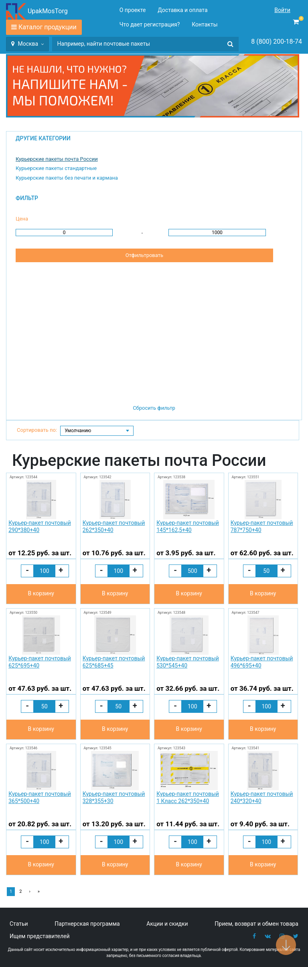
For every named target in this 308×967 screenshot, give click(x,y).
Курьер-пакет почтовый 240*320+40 (262, 797)
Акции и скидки (167, 923)
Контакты (204, 24)
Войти (282, 10)
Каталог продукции (47, 27)
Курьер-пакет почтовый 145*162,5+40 (187, 526)
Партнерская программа (87, 923)
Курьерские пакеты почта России (57, 159)
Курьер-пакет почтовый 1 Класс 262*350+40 (187, 797)
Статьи (19, 923)
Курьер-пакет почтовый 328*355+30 (114, 797)
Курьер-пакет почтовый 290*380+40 (39, 526)
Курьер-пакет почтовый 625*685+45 (114, 662)
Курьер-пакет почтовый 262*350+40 (114, 526)
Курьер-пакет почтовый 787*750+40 (262, 526)
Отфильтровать (144, 255)
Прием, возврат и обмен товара (256, 923)
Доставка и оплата (182, 10)
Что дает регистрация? (150, 24)
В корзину (41, 593)
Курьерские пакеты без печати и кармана (67, 178)
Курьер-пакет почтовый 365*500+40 (39, 797)
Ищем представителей (40, 936)
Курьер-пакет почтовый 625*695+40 (39, 662)
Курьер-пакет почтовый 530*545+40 (187, 662)
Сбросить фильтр (154, 408)
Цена (22, 219)
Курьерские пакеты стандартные (56, 168)
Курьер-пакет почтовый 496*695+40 (262, 662)
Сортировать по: (37, 430)
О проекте (133, 10)
